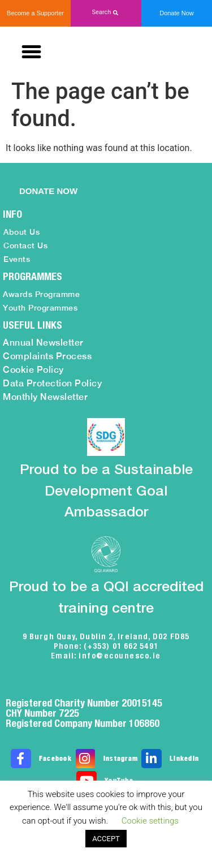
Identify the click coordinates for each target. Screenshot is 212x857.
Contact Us (25, 245)
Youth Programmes (40, 307)
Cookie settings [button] (150, 821)
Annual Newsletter (43, 342)
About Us (21, 231)
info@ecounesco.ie (120, 655)
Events (16, 259)
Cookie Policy (33, 369)
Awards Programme (41, 294)
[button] (106, 13)
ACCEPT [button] (106, 838)
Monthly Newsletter (45, 396)
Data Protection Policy (52, 383)
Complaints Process (47, 356)
